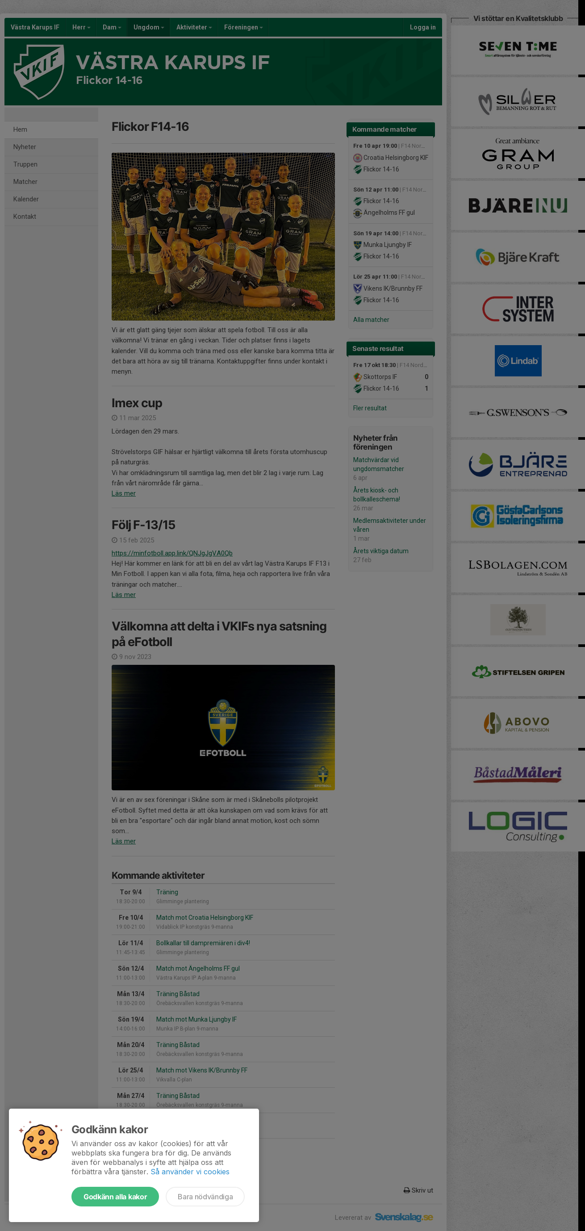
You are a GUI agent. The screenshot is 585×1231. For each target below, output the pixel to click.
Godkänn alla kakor (115, 1196)
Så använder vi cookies (190, 1171)
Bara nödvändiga (205, 1196)
